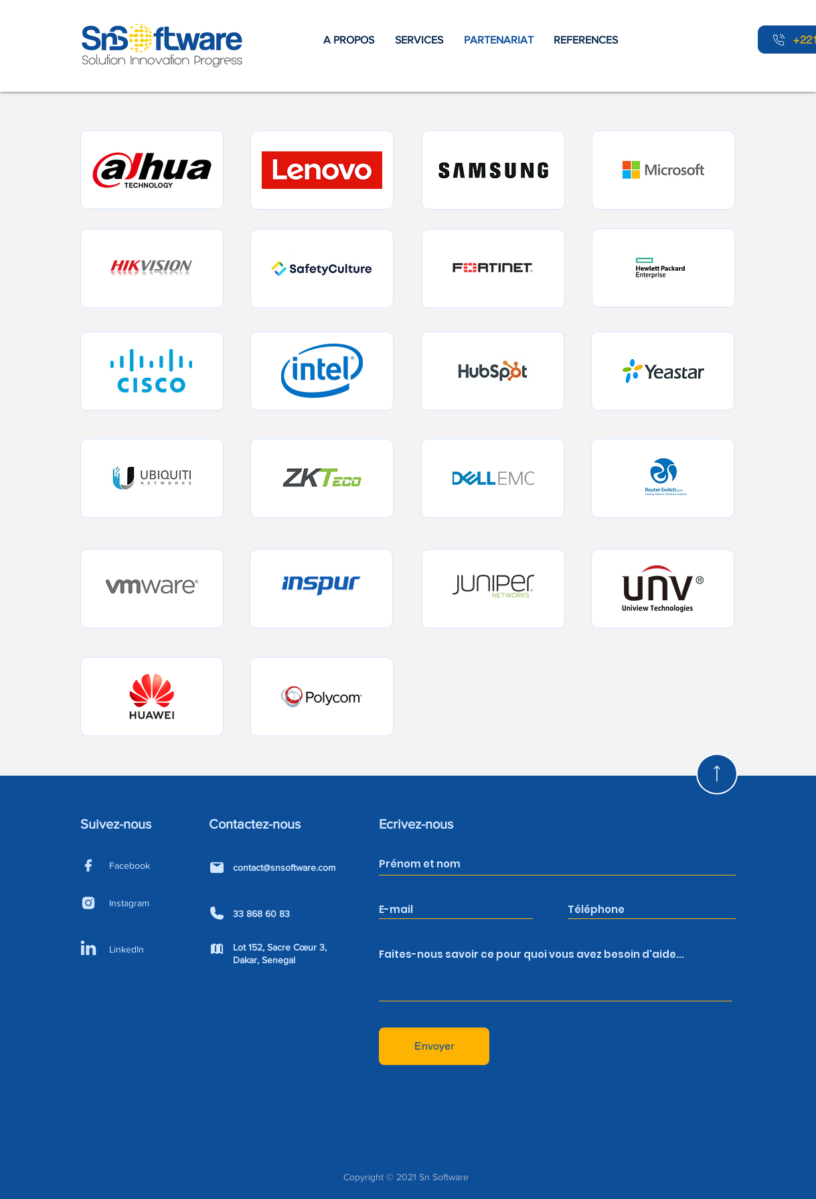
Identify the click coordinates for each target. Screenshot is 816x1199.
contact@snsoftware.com (284, 867)
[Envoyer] (434, 1046)
